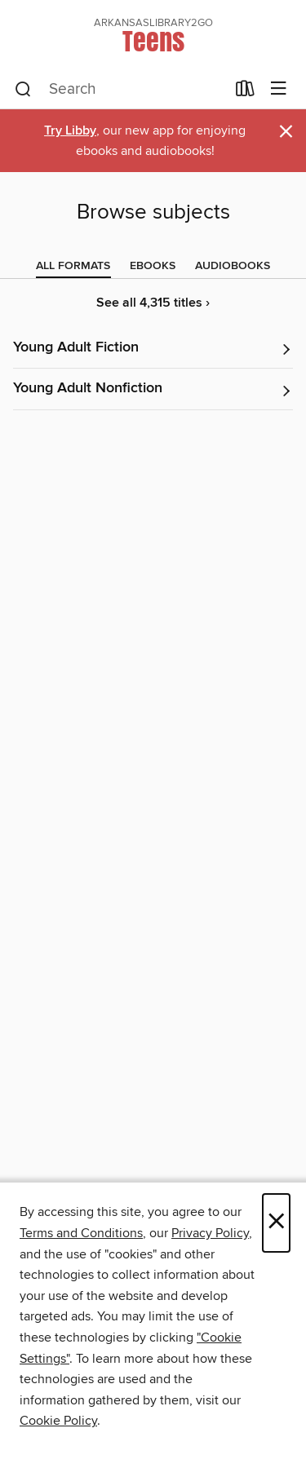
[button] (153, 348)
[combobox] (120, 89)
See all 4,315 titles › (153, 303)
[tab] (73, 265)
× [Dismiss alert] (286, 132)
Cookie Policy (58, 1421)
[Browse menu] (279, 89)
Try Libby (70, 130)
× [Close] (276, 1223)
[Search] (23, 90)
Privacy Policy (210, 1233)
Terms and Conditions (81, 1233)
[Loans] (245, 92)
